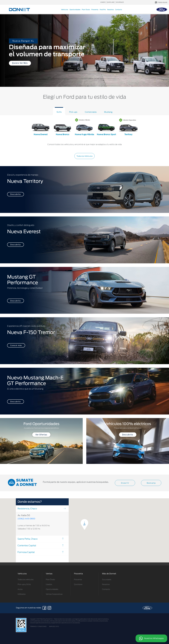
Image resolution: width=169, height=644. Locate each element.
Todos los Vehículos (84, 156)
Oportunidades (75, 9)
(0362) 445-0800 (26, 519)
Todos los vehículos (25, 579)
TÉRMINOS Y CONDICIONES (38, 626)
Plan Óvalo (86, 9)
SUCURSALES (120, 2)
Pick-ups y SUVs (24, 584)
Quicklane (78, 584)
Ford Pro (103, 9)
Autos (20, 589)
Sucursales (106, 579)
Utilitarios (21, 594)
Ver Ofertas (41, 434)
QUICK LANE (110, 2)
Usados (49, 584)
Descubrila (15, 194)
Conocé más (16, 345)
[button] (12, 50)
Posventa (94, 9)
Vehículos (64, 9)
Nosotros (110, 9)
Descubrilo (15, 301)
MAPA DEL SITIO (54, 626)
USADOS (102, 2)
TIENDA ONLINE (162, 2)
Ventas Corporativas (54, 594)
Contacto (118, 9)
